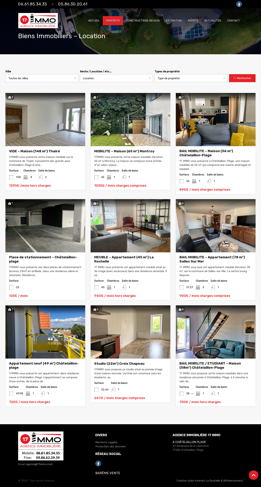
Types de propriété (167, 71)
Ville (8, 71)
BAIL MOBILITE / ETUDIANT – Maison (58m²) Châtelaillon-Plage (210, 365)
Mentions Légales (106, 442)
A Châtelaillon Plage (189, 442)
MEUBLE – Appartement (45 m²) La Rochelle (124, 259)
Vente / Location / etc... (95, 71)
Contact (233, 20)
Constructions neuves (143, 20)
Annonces (113, 20)
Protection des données (110, 446)
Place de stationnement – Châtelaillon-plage (43, 259)
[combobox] (41, 78)
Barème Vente (107, 473)
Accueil (94, 20)
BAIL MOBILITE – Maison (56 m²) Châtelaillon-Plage (206, 153)
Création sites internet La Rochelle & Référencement (210, 480)
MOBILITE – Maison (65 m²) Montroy (124, 151)
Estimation (174, 20)
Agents (193, 20)
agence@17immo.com (39, 464)
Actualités (212, 20)
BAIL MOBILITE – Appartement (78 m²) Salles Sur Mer (212, 259)
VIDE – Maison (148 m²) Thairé (34, 151)
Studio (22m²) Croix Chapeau (119, 363)
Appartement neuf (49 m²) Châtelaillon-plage (44, 365)
